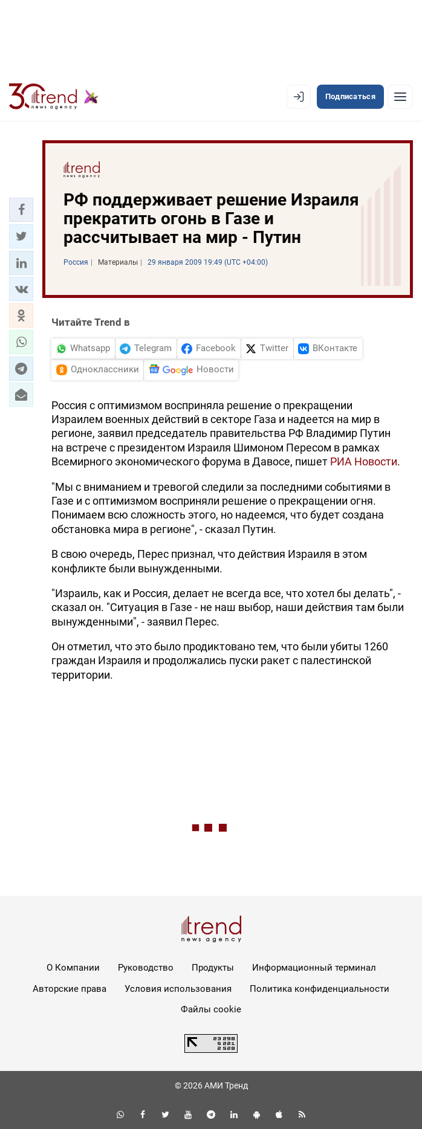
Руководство (146, 967)
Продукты (213, 967)
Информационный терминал (314, 967)
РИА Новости (363, 461)
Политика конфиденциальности (319, 988)
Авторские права (69, 988)
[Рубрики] (400, 97)
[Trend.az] (54, 96)
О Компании (73, 967)
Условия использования (178, 988)
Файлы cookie (211, 1009)
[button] (21, 210)
